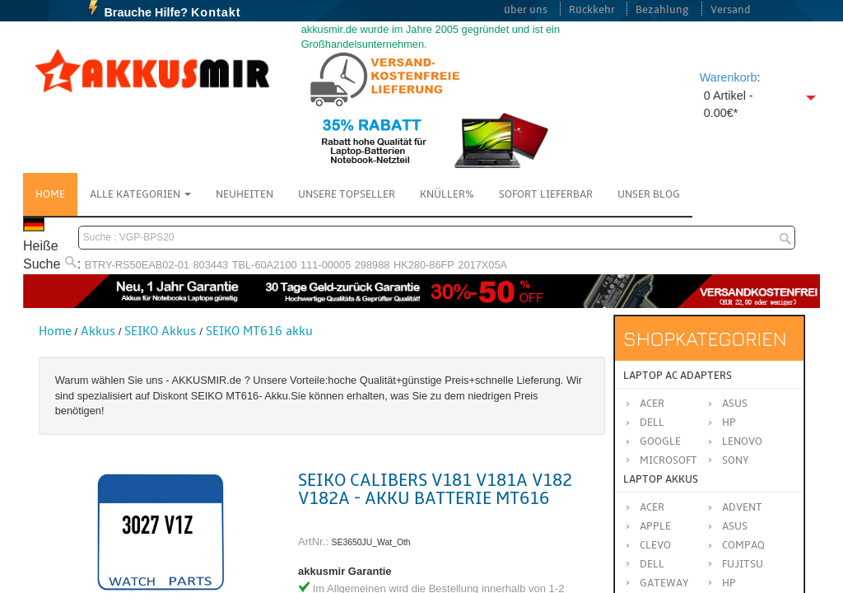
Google (660, 441)
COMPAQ (743, 545)
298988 (372, 265)
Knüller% (447, 194)
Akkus (98, 331)
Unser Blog (648, 194)
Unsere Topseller (346, 194)
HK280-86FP (424, 265)
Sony (735, 460)
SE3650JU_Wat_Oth (371, 542)
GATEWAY (664, 583)
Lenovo (742, 441)
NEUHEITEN (244, 194)
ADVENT (742, 507)
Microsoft (668, 460)
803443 (211, 265)
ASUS (735, 526)
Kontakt (216, 12)
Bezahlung (662, 9)
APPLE (655, 526)
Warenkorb (728, 77)
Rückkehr (592, 9)
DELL (652, 564)
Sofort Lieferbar (546, 194)
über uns (525, 9)
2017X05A (482, 265)
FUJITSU (742, 564)
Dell (652, 422)
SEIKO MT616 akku (259, 331)
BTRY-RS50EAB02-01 (137, 265)
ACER (652, 507)
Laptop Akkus (660, 479)
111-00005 (325, 265)
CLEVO (655, 545)
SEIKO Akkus (160, 331)
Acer (652, 403)
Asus (735, 403)
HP (729, 422)
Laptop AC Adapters (677, 375)
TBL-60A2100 (264, 265)
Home (50, 194)
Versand (730, 9)
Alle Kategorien (140, 194)
